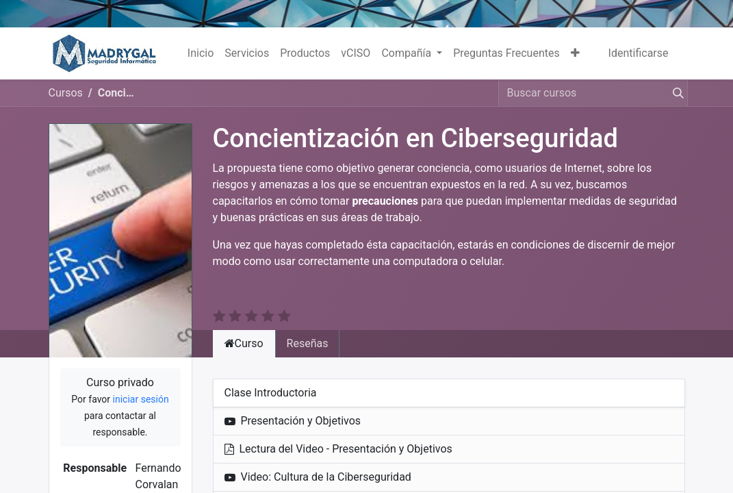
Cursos (66, 92)
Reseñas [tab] (308, 326)
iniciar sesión (141, 382)
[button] (575, 53)
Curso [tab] (243, 326)
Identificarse (638, 53)
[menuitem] (200, 53)
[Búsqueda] (675, 93)
